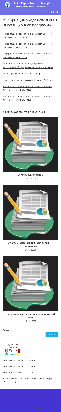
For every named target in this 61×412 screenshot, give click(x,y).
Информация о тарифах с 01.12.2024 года (21, 366)
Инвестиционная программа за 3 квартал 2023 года (28, 80)
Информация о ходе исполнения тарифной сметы (30, 316)
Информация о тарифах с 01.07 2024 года (21, 360)
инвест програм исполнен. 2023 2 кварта (22, 73)
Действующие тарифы (30, 174)
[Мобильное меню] (54, 12)
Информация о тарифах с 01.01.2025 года (21, 372)
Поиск (6, 330)
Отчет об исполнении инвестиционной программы (30, 244)
